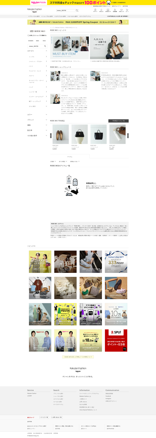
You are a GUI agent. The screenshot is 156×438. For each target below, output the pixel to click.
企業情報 (29, 433)
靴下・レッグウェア (38, 101)
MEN (37, 41)
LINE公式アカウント (111, 401)
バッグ (38, 87)
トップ (52, 27)
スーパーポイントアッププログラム (89, 393)
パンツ (38, 66)
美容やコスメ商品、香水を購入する (64, 426)
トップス (38, 57)
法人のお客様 (83, 404)
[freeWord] (37, 46)
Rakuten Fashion (59, 27)
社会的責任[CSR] (48, 433)
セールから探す (57, 401)
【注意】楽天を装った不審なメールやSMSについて (78, 357)
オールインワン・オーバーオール (38, 81)
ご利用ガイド (83, 399)
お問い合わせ (83, 401)
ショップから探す (58, 396)
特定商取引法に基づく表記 (87, 407)
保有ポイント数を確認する (113, 426)
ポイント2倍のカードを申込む (88, 426)
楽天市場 (125, 6)
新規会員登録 (109, 393)
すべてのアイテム (58, 404)
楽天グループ (115, 6)
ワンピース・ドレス (38, 71)
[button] (61, 139)
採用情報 (55, 433)
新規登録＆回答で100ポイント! (101, 6)
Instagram (108, 398)
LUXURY (29, 396)
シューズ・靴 (38, 92)
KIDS (44, 41)
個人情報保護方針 (37, 433)
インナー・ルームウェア (38, 97)
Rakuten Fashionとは (85, 396)
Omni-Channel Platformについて (88, 410)
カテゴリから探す (58, 399)
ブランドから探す (58, 393)
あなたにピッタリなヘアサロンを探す (36, 426)
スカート (38, 76)
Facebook (108, 396)
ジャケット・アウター (38, 61)
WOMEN (30, 41)
